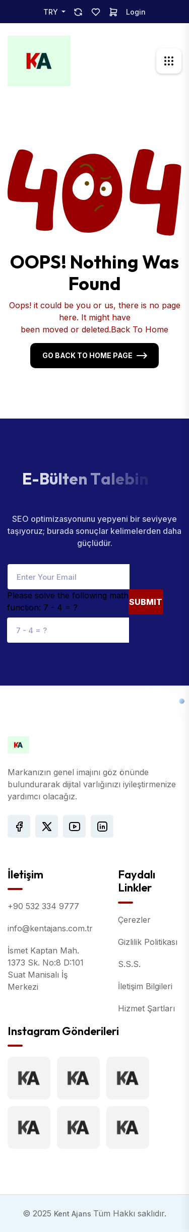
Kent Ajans (73, 1213)
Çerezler (134, 920)
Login (136, 12)
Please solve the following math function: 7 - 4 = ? (68, 601)
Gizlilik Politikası (147, 942)
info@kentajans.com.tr (50, 928)
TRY (51, 12)
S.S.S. (129, 964)
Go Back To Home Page (87, 355)
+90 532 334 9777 (43, 906)
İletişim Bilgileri (145, 986)
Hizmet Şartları (146, 1008)
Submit (145, 602)
